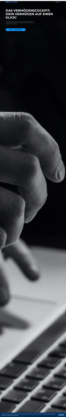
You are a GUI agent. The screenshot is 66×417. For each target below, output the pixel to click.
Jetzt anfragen (15, 29)
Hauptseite (57, 2)
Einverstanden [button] (61, 414)
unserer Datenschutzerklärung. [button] (12, 415)
